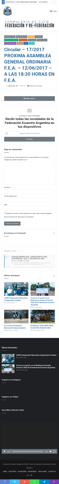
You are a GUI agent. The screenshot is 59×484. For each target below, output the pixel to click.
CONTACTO (52, 471)
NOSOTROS (12, 471)
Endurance (23, 40)
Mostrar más (29, 98)
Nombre (7, 187)
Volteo (32, 43)
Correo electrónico (11, 196)
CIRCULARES (42, 471)
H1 (28, 475)
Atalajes (30, 36)
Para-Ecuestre (42, 40)
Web (5, 205)
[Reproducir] (5, 451)
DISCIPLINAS (22, 471)
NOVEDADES (32, 471)
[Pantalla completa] (54, 451)
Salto (25, 43)
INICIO (5, 471)
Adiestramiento (9, 36)
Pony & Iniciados (10, 43)
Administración (21, 36)
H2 (31, 475)
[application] (29, 438)
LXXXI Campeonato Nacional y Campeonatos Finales (36, 355)
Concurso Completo (11, 40)
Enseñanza (32, 40)
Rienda (20, 43)
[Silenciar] (50, 451)
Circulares (39, 36)
